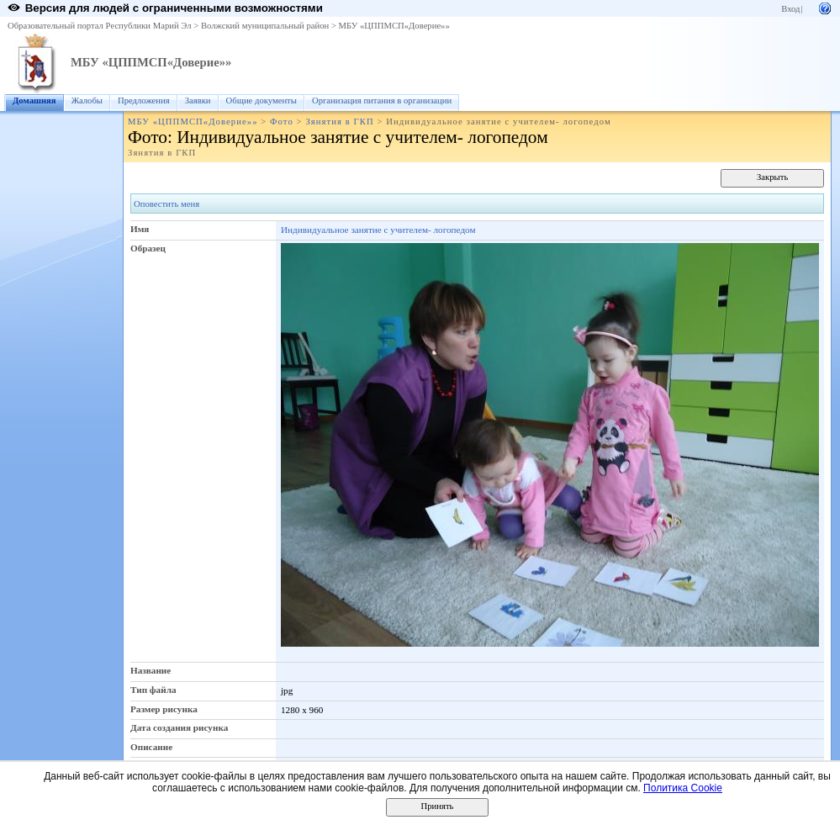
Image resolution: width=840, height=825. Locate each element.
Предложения (144, 100)
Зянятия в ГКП (339, 121)
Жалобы (87, 100)
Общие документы (261, 100)
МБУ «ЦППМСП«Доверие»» (394, 25)
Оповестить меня (166, 204)
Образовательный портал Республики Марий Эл (100, 25)
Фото (281, 121)
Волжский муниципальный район (265, 25)
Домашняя (34, 100)
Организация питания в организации (382, 100)
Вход (790, 8)
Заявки (198, 100)
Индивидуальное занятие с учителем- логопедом (378, 230)
